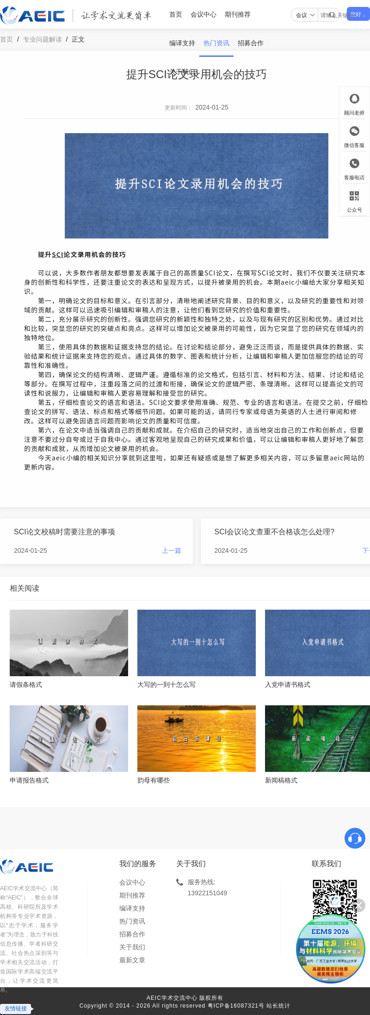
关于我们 (182, 71)
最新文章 (132, 960)
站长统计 (278, 1006)
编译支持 (182, 43)
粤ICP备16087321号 (236, 1006)
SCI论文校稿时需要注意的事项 (64, 532)
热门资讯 (216, 43)
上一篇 (171, 550)
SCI (58, 254)
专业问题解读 (42, 39)
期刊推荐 (238, 14)
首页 (175, 14)
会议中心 (203, 14)
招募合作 (251, 43)
